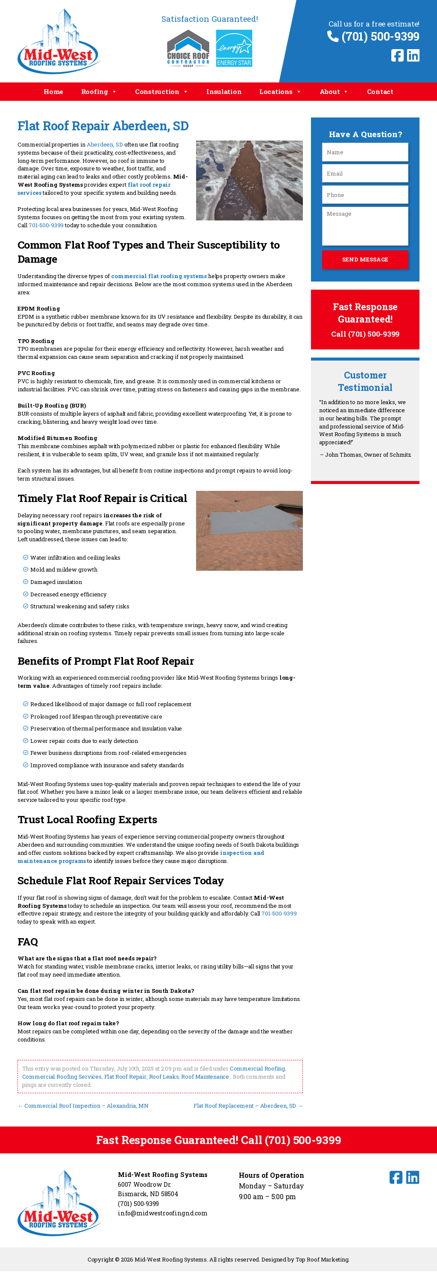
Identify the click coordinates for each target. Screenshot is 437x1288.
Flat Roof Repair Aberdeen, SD (103, 125)
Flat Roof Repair (124, 1076)
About (334, 91)
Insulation (223, 91)
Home (53, 91)
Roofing (99, 91)
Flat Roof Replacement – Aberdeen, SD (248, 1105)
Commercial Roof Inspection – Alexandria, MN (82, 1105)
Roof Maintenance (204, 1076)
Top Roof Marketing (322, 1258)
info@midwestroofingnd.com (163, 1212)
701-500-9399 (46, 225)
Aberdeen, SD (105, 144)
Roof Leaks (163, 1076)
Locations (280, 91)
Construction (162, 91)
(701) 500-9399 (373, 36)
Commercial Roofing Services (61, 1076)
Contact (380, 91)
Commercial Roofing (257, 1068)
